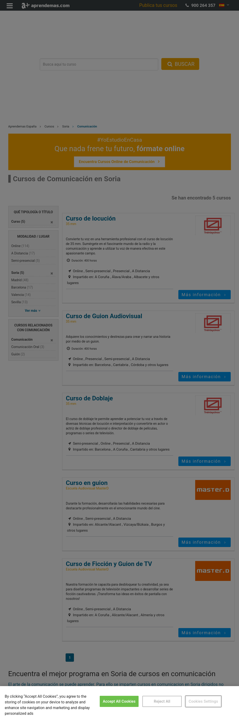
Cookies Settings (203, 701)
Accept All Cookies (119, 701)
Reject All (162, 701)
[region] (119, 705)
